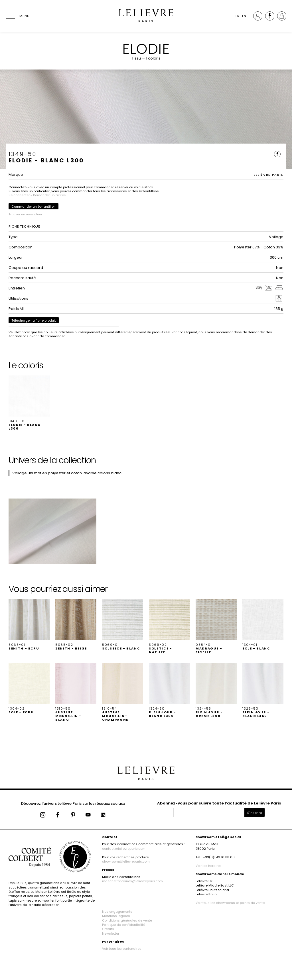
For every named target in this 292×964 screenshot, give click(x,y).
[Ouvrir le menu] (17, 16)
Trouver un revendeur (25, 214)
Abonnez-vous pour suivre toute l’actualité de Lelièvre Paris (219, 803)
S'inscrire (254, 812)
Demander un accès (49, 195)
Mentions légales (116, 916)
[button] (29, 403)
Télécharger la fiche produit (33, 320)
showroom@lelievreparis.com (126, 861)
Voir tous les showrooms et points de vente (230, 902)
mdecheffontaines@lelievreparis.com (132, 881)
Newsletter (110, 933)
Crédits (108, 929)
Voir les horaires (209, 865)
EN (244, 16)
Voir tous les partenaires (121, 948)
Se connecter (19, 195)
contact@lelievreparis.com (123, 848)
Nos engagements (117, 911)
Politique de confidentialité (123, 924)
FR (237, 16)
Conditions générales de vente (127, 920)
